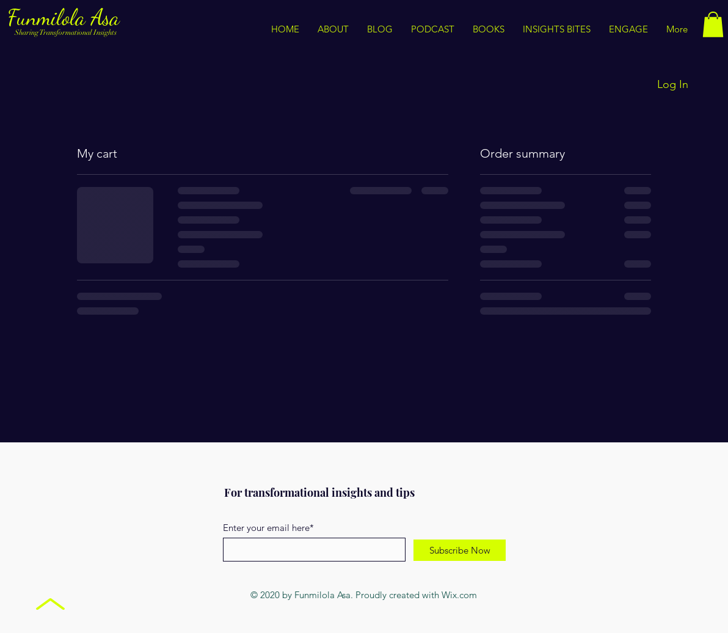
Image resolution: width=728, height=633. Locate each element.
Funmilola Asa (66, 17)
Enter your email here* (268, 527)
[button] (557, 29)
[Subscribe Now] (459, 550)
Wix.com (459, 595)
